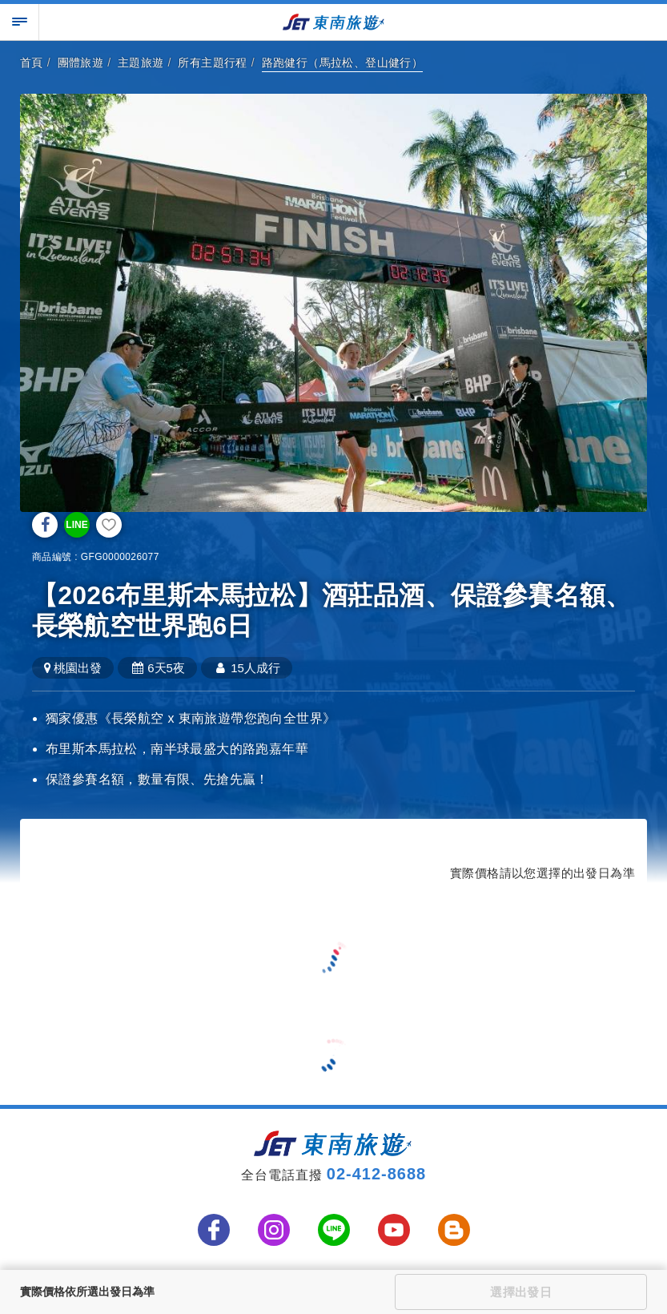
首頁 (31, 62)
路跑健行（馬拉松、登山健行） (343, 62)
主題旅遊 (141, 62)
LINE (76, 524)
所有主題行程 (212, 62)
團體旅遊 (81, 62)
